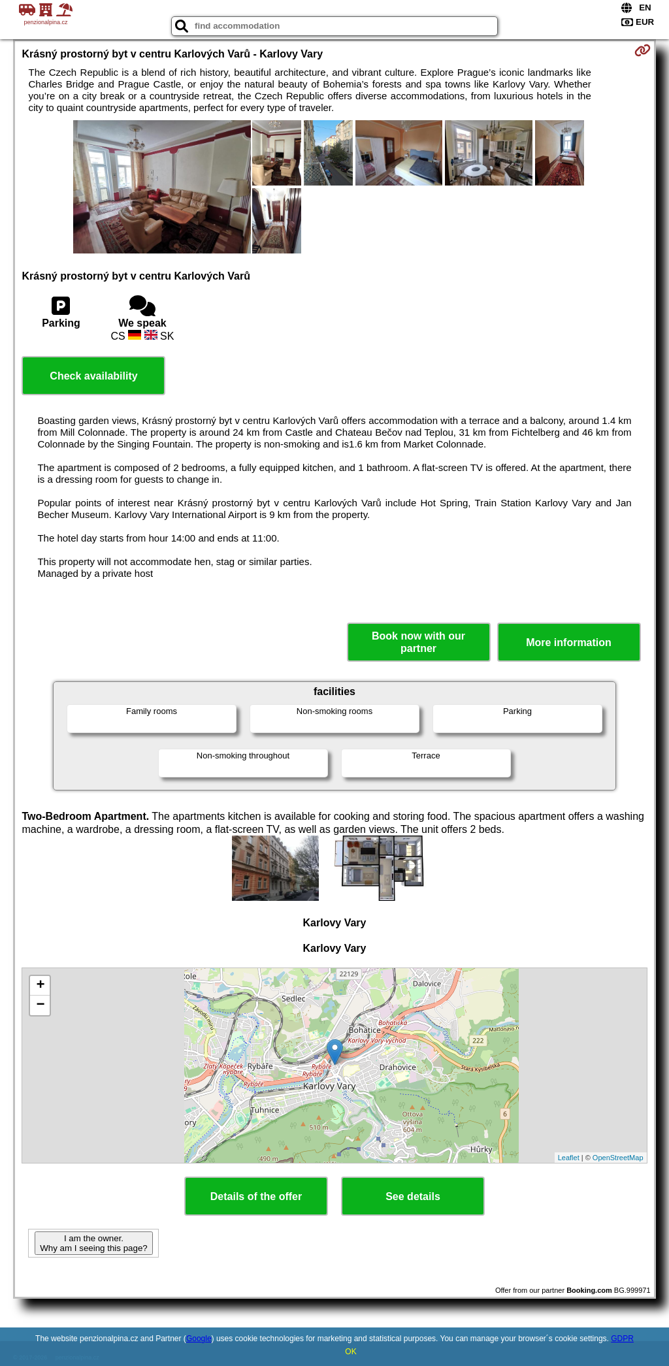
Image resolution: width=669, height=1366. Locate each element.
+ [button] (40, 986)
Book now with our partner (418, 642)
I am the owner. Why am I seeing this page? (93, 1243)
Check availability (93, 376)
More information (569, 642)
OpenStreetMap (618, 1158)
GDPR (622, 1338)
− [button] (40, 1005)
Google (199, 1338)
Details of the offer (256, 1196)
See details (412, 1196)
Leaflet (568, 1158)
